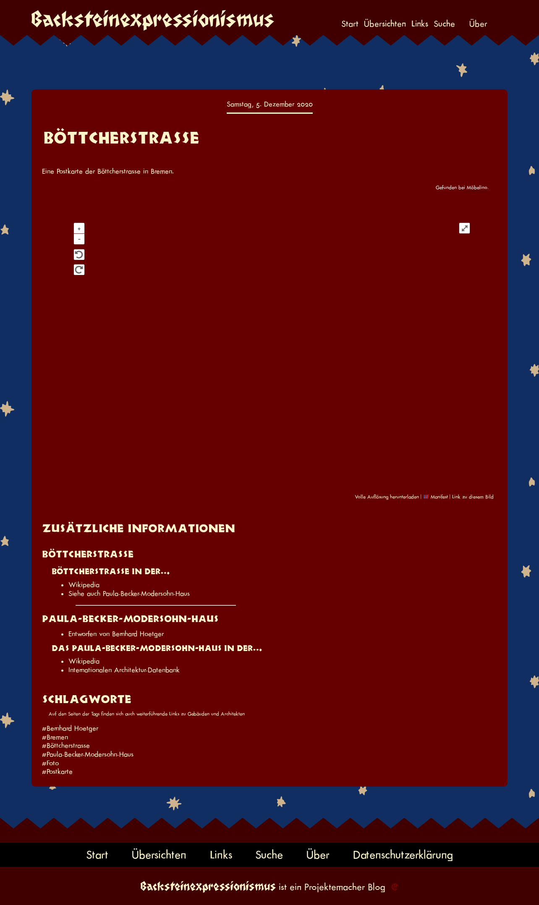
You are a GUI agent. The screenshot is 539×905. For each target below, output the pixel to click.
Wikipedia (83, 585)
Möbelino (477, 188)
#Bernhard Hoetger (70, 728)
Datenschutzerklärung (403, 854)
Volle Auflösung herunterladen (387, 497)
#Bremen (55, 737)
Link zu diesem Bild (473, 497)
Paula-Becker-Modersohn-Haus (146, 593)
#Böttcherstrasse (66, 745)
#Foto (50, 763)
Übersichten (385, 24)
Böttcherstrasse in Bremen (134, 171)
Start (349, 24)
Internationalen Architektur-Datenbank (124, 670)
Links (419, 24)
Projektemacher (334, 887)
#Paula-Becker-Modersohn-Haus (87, 754)
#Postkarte (57, 771)
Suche (444, 24)
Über (478, 24)
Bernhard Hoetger (138, 634)
